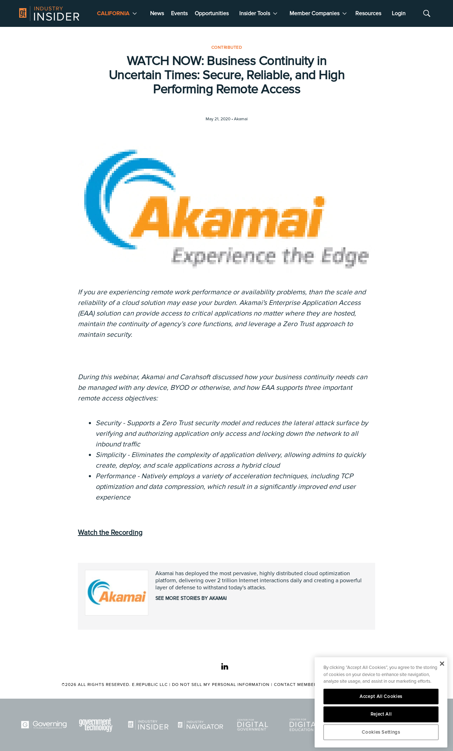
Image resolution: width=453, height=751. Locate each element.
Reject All (381, 714)
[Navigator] (200, 725)
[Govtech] (96, 725)
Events (179, 13)
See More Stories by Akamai (190, 598)
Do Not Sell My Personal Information (221, 684)
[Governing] (44, 725)
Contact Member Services (307, 684)
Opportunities (212, 13)
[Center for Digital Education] (305, 725)
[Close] (441, 663)
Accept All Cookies (381, 696)
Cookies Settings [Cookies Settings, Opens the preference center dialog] (381, 732)
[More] (135, 13)
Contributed (226, 47)
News (157, 13)
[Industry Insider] (148, 725)
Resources (368, 13)
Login (399, 13)
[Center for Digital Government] (252, 725)
